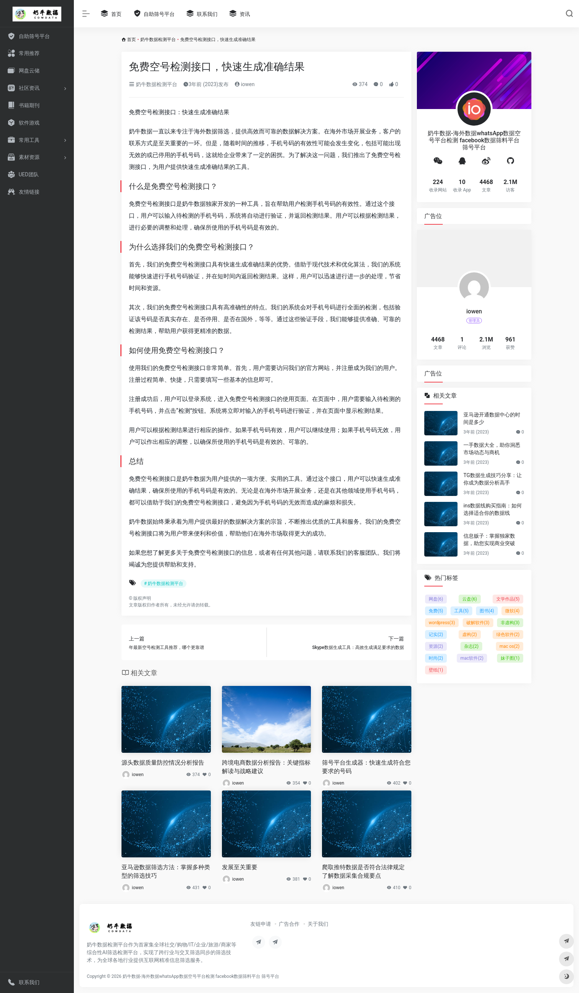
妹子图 (510, 658)
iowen (244, 84)
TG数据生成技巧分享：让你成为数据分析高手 (492, 479)
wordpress (442, 622)
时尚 (436, 658)
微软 (512, 610)
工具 (461, 610)
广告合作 (289, 924)
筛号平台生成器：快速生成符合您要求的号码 (366, 767)
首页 (131, 39)
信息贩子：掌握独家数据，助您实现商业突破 (489, 539)
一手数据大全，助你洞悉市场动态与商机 (491, 448)
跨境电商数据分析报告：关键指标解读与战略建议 (266, 767)
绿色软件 (508, 634)
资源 (436, 646)
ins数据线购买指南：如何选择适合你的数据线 (492, 509)
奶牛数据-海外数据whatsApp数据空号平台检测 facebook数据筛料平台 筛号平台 (201, 976)
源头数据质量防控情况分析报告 (162, 762)
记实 (436, 634)
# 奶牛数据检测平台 (163, 583)
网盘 (436, 599)
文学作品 (508, 599)
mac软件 (471, 658)
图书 (487, 610)
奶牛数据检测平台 (158, 39)
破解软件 (478, 622)
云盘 (469, 599)
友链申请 (260, 924)
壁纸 (436, 670)
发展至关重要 (239, 867)
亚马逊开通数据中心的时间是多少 (491, 418)
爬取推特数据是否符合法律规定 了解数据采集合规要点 (363, 871)
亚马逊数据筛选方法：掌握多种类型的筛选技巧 (165, 871)
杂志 (471, 646)
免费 (436, 610)
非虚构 (510, 622)
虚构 (469, 634)
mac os (510, 646)
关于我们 (318, 924)
